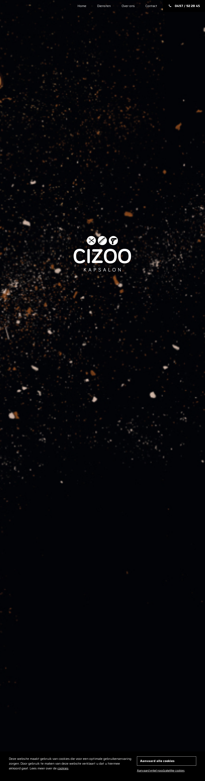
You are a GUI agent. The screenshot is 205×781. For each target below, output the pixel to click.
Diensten (104, 5)
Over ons (128, 5)
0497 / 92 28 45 (184, 5)
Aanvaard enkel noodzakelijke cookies (161, 771)
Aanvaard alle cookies (157, 760)
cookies (62, 768)
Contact (151, 5)
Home (81, 5)
